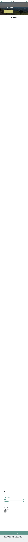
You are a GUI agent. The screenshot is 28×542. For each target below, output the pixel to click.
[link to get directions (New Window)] (14, 494)
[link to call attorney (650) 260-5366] (1, 1)
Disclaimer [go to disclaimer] (17, 532)
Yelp (21, 532)
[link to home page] (14, 1)
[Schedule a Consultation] (8, 11)
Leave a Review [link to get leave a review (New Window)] (14, 501)
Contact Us (12, 533)
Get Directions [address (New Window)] (14, 503)
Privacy (16, 533)
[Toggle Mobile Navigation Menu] (26, 1)
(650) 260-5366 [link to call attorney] (7, 497)
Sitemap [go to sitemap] (13, 532)
